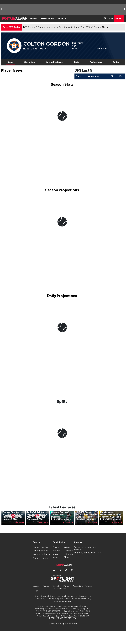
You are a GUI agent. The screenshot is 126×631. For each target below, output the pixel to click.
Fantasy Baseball (41, 551)
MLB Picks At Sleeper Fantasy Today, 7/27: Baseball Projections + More (61, 514)
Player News (55, 555)
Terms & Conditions (57, 587)
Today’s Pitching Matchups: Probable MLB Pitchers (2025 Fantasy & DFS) (37, 515)
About (36, 586)
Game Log (29, 62)
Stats (76, 62)
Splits (116, 62)
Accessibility (78, 586)
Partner (46, 586)
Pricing (55, 547)
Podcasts (68, 551)
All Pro (119, 18)
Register (88, 586)
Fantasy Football (41, 547)
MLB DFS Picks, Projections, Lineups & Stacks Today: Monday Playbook (86, 515)
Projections (96, 62)
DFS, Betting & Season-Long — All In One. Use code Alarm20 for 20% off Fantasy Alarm (65, 27)
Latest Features (54, 62)
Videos (67, 547)
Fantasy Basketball (42, 554)
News (10, 62)
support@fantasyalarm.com (87, 552)
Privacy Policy (66, 587)
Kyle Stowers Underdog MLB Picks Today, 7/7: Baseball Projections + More (110, 515)
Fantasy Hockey (40, 558)
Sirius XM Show (68, 555)
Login (110, 18)
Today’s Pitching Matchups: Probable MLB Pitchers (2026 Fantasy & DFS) (12, 515)
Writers (56, 551)
